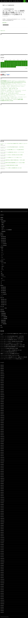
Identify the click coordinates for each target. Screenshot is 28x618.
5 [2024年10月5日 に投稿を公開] (21, 61)
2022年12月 (2, 436)
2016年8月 (2, 565)
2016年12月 (2, 558)
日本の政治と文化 (3, 304)
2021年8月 (2, 464)
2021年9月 (2, 462)
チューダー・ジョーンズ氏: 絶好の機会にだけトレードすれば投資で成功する (12, 149)
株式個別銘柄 (2, 311)
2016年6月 (2, 568)
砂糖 (1, 273)
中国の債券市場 (3, 288)
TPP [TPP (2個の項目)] (8, 83)
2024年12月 (2, 394)
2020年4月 (2, 490)
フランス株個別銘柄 (4, 316)
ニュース (1, 295)
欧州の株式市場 (3, 240)
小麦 (1, 278)
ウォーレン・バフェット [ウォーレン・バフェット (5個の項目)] (15, 84)
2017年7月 (2, 546)
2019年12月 (2, 497)
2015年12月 (2, 579)
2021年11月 (2, 459)
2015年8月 (2, 586)
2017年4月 (2, 551)
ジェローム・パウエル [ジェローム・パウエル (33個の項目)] (5, 90)
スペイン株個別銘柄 (4, 318)
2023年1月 (2, 434)
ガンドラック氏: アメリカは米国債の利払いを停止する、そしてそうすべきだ (12, 152)
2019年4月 (2, 511)
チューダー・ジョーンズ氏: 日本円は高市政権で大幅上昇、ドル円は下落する (12, 336)
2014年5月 (2, 612)
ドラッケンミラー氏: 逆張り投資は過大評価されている (8, 351)
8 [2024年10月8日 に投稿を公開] (6, 62)
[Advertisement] (14, 44)
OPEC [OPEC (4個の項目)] (25, 82)
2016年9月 (2, 563)
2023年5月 (2, 427)
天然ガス (2, 266)
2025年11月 (2, 375)
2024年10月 (2, 398)
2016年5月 (2, 570)
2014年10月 (2, 603)
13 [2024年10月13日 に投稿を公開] (25, 62)
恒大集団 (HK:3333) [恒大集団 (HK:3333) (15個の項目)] (4, 100)
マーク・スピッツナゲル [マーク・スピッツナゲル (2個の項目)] (19, 98)
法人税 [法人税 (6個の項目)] (10, 100)
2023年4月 (2, 429)
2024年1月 (2, 413)
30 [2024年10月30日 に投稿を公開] (10, 66)
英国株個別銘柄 (3, 320)
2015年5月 (2, 591)
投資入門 (1, 233)
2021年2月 (2, 474)
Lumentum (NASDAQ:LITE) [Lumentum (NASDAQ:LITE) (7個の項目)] (17, 82)
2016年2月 (2, 575)
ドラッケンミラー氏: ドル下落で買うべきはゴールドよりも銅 (9, 355)
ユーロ (2, 252)
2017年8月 (2, 544)
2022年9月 (2, 441)
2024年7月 (2, 403)
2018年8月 (2, 525)
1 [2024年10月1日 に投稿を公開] (6, 61)
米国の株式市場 (3, 236)
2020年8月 (2, 483)
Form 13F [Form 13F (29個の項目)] (11, 82)
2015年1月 (2, 598)
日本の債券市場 (3, 292)
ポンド (2, 255)
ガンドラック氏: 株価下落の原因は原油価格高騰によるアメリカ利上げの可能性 (12, 162)
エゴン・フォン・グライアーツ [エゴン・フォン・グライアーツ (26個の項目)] (10, 86)
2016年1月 (2, 577)
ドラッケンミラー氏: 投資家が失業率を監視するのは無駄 (9, 165)
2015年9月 (2, 584)
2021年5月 (2, 469)
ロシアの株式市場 (3, 245)
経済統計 (1, 219)
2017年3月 (2, 553)
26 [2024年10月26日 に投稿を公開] (21, 65)
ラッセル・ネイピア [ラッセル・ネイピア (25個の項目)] (4, 99)
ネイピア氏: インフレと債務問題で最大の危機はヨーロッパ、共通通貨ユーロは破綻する (14, 12)
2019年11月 (2, 499)
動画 (1, 325)
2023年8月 (2, 422)
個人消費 (2, 226)
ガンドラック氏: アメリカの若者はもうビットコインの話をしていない (11, 157)
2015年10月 (2, 582)
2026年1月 (2, 372)
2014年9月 (2, 605)
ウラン (2, 264)
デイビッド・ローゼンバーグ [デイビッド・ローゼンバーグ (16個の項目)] (6, 94)
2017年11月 (2, 539)
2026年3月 (2, 368)
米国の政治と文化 (3, 301)
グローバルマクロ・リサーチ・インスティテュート (10, 1)
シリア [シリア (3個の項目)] (8, 87)
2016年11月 (2, 560)
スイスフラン (3, 259)
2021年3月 (2, 473)
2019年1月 (2, 516)
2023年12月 (2, 415)
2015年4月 (2, 593)
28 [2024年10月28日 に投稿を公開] (2, 66)
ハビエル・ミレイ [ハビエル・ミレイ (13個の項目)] (7, 95)
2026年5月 (2, 365)
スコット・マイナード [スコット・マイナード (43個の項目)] (15, 91)
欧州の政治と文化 (3, 299)
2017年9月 (2, 542)
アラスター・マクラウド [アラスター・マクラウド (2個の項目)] (17, 83)
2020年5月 (2, 488)
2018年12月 (2, 518)
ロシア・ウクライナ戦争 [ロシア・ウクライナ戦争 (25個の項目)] (14, 99)
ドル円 (2, 250)
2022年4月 (2, 450)
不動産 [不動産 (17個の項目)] (21, 99)
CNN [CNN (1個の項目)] (25, 81)
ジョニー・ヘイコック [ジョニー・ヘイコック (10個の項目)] (22, 90)
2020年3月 (2, 492)
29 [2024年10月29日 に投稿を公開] (6, 66)
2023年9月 (2, 420)
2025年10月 (2, 377)
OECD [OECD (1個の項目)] (23, 82)
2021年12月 (2, 457)
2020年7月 (2, 485)
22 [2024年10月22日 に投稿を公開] (6, 65)
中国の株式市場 (3, 238)
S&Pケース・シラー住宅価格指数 (6, 229)
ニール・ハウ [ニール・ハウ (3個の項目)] (2, 95)
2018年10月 (2, 521)
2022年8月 (2, 443)
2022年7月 (2, 445)
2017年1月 (2, 556)
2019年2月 (2, 514)
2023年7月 (2, 424)
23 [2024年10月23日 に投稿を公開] (10, 65)
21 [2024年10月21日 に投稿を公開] (2, 65)
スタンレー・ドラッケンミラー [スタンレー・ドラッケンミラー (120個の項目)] (9, 93)
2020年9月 (2, 481)
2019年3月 (2, 513)
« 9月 (1, 68)
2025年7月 (2, 382)
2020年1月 (2, 495)
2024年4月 (2, 408)
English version (2, 30)
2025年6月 (2, 384)
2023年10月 (2, 419)
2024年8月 (2, 401)
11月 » (26, 68)
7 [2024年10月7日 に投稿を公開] (2, 62)
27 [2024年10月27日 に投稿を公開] (25, 65)
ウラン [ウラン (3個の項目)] (1, 86)
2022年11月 (2, 438)
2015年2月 (2, 596)
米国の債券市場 (3, 287)
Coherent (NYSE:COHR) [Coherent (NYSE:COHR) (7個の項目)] (4, 82)
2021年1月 (2, 476)
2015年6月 (2, 589)
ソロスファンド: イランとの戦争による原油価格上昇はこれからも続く (11, 167)
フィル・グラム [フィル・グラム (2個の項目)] (14, 95)
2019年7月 (2, 506)
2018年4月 (2, 530)
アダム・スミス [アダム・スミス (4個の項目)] (11, 83)
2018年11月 (2, 520)
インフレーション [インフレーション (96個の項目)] (5, 84)
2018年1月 (2, 535)
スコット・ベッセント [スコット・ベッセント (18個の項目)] (5, 91)
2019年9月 (2, 502)
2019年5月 (2, 509)
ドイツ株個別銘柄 (3, 323)
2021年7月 (2, 466)
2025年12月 (2, 373)
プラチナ (2, 269)
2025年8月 (2, 380)
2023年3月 (2, 431)
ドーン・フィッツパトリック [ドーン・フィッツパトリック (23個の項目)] (19, 94)
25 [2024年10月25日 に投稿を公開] (17, 65)
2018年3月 (2, 532)
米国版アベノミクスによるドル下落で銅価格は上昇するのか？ (10, 353)
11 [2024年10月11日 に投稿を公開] (17, 62)
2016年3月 (2, 574)
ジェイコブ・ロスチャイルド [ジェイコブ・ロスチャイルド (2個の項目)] (13, 87)
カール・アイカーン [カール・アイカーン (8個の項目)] (20, 86)
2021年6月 (2, 467)
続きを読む (5, 22)
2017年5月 (2, 549)
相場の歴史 (2, 309)
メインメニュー (27, 1)
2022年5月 (2, 448)
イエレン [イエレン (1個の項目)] (21, 83)
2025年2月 (2, 391)
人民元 (2, 248)
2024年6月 (2, 405)
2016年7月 (2, 567)
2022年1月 (2, 455)
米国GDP (2, 222)
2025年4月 (2, 387)
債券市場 (1, 285)
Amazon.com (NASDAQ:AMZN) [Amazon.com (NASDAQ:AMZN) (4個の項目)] (19, 81)
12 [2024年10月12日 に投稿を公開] (21, 62)
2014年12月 (2, 600)
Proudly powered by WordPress (4, 616)
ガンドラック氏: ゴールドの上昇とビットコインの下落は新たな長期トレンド (12, 358)
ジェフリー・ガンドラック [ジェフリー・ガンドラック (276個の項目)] (9, 89)
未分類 (1, 327)
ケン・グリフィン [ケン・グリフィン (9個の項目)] (3, 87)
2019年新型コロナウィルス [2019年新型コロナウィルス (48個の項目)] (7, 81)
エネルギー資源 (3, 262)
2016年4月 (2, 572)
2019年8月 (2, 504)
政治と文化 (2, 297)
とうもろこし (3, 280)
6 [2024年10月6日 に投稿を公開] (25, 61)
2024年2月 (2, 412)
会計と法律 (2, 306)
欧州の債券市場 (3, 290)
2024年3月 (2, 410)
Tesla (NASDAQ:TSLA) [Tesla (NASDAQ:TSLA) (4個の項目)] (3, 83)
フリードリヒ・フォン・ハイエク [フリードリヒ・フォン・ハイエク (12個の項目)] (7, 96)
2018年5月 (2, 528)
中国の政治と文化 (3, 302)
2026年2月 (2, 370)
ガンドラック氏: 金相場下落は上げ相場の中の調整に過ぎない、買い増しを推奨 (12, 344)
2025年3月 (2, 389)
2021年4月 (2, 471)
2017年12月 (2, 537)
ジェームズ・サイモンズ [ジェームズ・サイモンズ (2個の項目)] (14, 90)
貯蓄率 (2, 224)
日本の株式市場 (3, 241)
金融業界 (1, 217)
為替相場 (1, 247)
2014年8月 (2, 607)
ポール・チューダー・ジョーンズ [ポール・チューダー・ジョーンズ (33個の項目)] (8, 98)
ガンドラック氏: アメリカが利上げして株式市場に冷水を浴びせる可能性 (11, 154)
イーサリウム (3, 276)
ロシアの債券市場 (3, 294)
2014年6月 (2, 610)
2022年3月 (2, 452)
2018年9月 (2, 523)
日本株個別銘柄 (3, 313)
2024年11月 (2, 396)
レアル (2, 257)
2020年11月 (2, 478)
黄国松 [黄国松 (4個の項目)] (12, 100)
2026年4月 (2, 366)
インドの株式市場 (3, 243)
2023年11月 (2, 417)
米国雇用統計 (3, 231)
